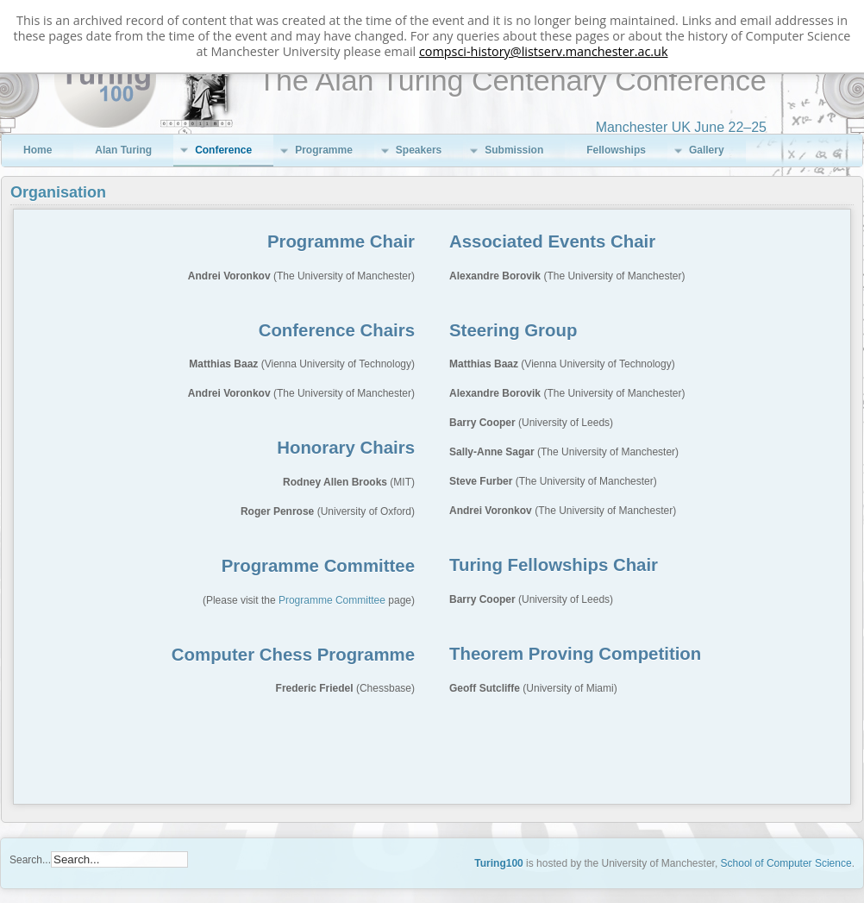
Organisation (58, 192)
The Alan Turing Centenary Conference (512, 80)
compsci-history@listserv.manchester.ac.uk (543, 51)
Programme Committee (332, 600)
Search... (30, 860)
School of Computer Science (786, 863)
